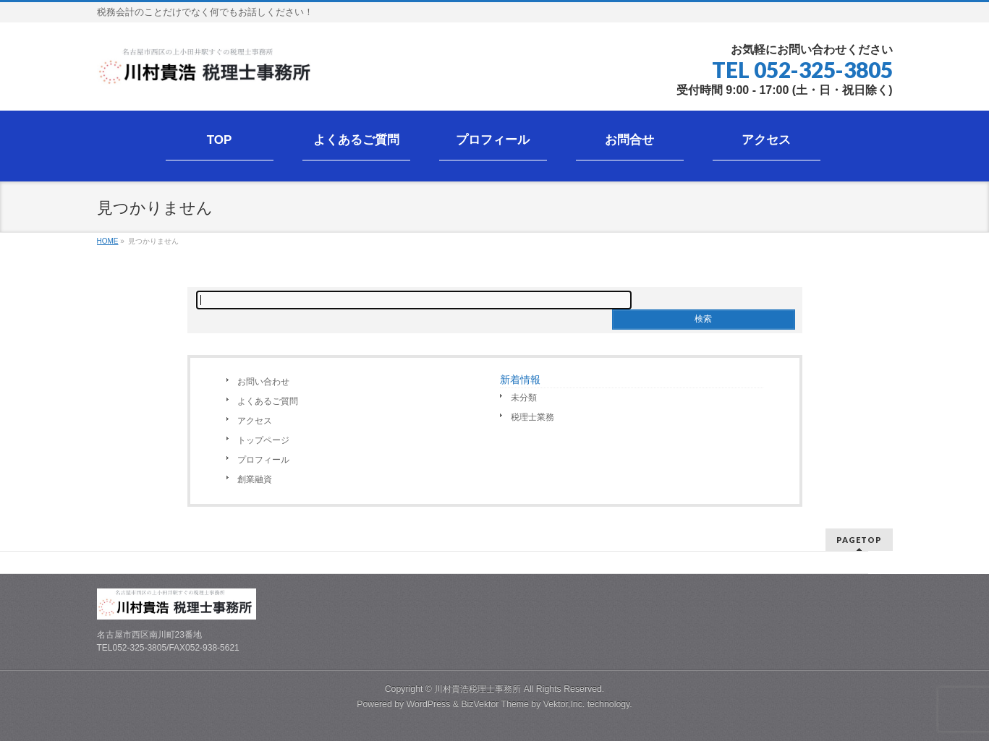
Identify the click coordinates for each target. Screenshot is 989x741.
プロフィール (263, 460)
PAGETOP (859, 539)
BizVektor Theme (495, 704)
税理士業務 (532, 417)
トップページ (263, 440)
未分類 (524, 398)
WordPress (429, 704)
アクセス (254, 421)
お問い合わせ (263, 382)
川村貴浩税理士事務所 (477, 689)
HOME (108, 241)
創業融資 (254, 479)
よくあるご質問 (267, 401)
